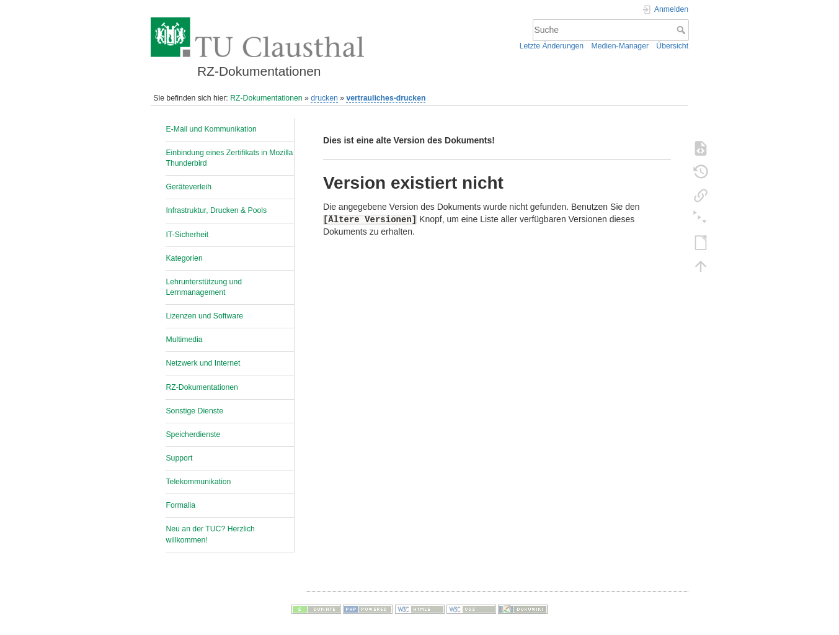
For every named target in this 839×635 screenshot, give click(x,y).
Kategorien (184, 258)
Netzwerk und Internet (203, 363)
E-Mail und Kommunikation (211, 129)
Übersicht (672, 46)
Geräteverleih (188, 186)
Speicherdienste (193, 434)
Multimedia (184, 339)
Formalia (180, 505)
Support (179, 458)
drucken (324, 98)
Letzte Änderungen (552, 46)
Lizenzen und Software (204, 316)
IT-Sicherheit (187, 234)
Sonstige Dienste (194, 411)
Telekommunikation (198, 481)
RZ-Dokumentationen (266, 98)
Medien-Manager (620, 46)
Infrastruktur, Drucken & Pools (216, 210)
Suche (682, 29)
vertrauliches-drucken (385, 98)
